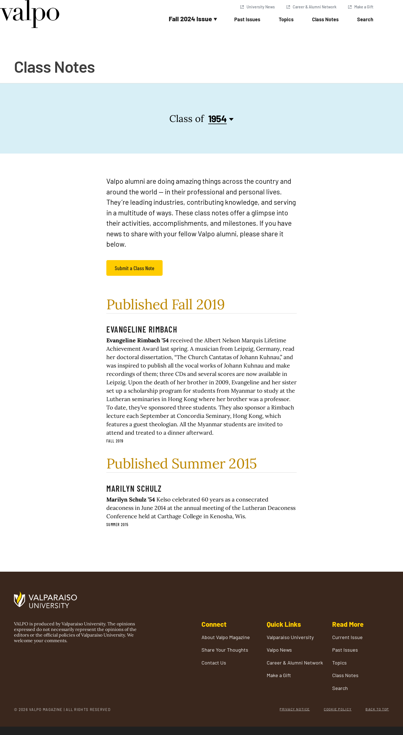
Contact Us (214, 663)
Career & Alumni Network (314, 6)
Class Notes (325, 19)
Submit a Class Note (134, 268)
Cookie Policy (338, 709)
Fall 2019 (115, 441)
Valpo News (279, 650)
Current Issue (347, 637)
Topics (286, 19)
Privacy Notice (295, 709)
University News (261, 6)
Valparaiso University (290, 637)
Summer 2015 (117, 524)
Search (365, 19)
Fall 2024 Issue (190, 19)
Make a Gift (363, 6)
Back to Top (377, 709)
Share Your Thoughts (225, 650)
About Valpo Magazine (226, 637)
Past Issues (247, 19)
